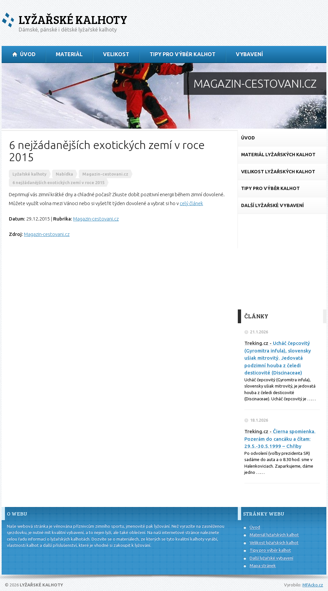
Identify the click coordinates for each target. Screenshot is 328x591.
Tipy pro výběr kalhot (270, 550)
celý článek (191, 203)
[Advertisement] (282, 262)
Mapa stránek (263, 565)
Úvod (255, 527)
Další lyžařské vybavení (271, 558)
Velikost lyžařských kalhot (274, 542)
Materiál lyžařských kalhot (274, 534)
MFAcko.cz (312, 584)
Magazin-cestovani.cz (96, 219)
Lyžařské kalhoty (73, 19)
